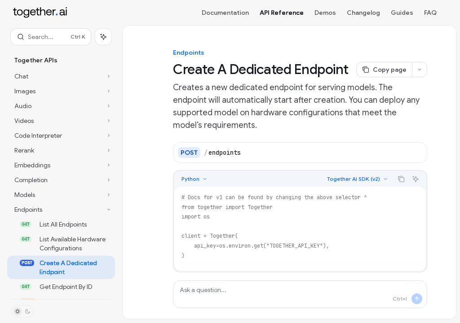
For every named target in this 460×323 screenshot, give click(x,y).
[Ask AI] (415, 179)
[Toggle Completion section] (61, 180)
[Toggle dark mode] (22, 311)
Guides (402, 13)
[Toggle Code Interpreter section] (61, 135)
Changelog (363, 13)
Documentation (225, 13)
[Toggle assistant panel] (103, 37)
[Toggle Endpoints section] (61, 209)
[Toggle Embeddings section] (61, 165)
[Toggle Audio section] (61, 106)
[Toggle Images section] (61, 91)
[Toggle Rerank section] (61, 150)
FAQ (430, 13)
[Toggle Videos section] (61, 120)
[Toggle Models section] (61, 195)
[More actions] (419, 69)
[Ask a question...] (300, 294)
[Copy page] (384, 69)
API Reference (282, 13)
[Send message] (416, 298)
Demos (325, 13)
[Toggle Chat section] (61, 76)
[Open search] (51, 37)
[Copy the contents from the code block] (401, 179)
